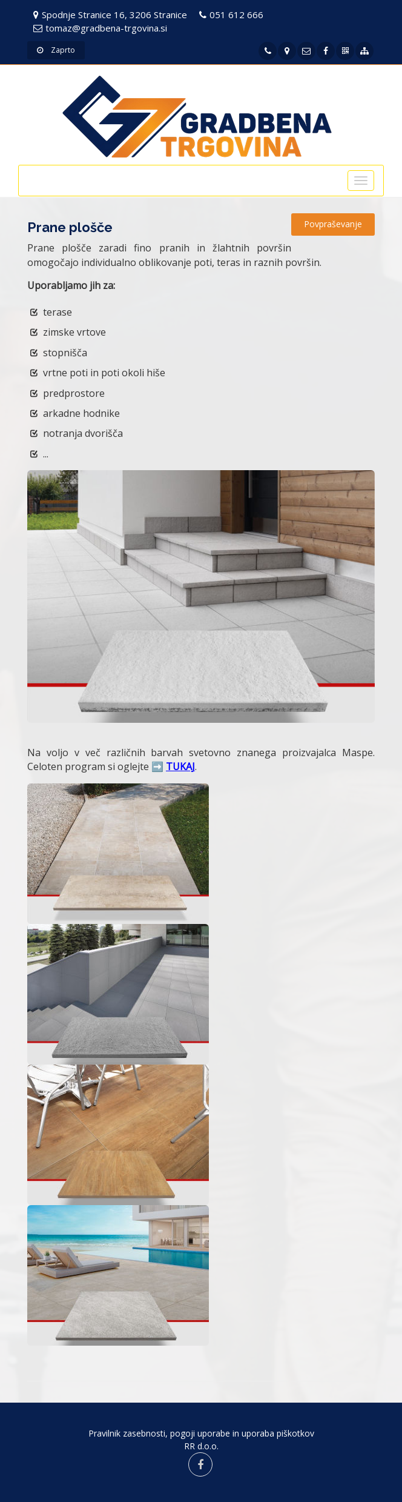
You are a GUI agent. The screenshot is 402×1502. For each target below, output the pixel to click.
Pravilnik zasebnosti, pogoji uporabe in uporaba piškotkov (201, 1433)
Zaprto (56, 50)
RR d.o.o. (201, 1446)
